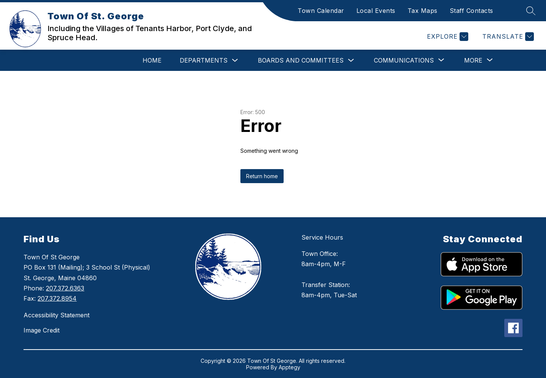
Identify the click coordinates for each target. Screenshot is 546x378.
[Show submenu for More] (473, 60)
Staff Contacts (471, 10)
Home (152, 60)
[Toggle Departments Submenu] (235, 60)
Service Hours (322, 237)
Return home (262, 176)
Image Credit (42, 330)
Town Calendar (321, 10)
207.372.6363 (65, 288)
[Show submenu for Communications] (404, 60)
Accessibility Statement (56, 315)
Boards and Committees (301, 60)
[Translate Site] (507, 36)
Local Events (375, 10)
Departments (204, 60)
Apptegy (289, 367)
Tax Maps (423, 10)
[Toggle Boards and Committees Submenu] (351, 60)
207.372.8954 (57, 298)
